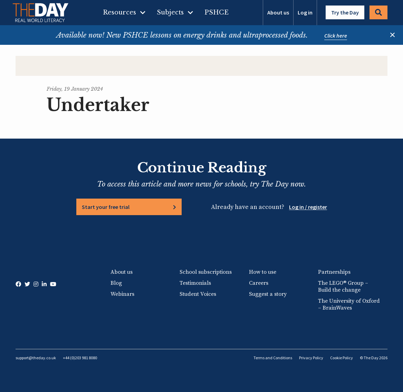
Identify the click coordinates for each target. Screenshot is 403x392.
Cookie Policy (341, 357)
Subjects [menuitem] (170, 12)
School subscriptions (206, 272)
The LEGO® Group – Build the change (343, 286)
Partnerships (334, 272)
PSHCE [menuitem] (216, 12)
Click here (335, 35)
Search (378, 12)
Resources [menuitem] (119, 12)
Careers (258, 283)
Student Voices (198, 294)
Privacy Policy (311, 357)
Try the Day (345, 12)
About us (278, 12)
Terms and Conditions (272, 357)
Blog (116, 283)
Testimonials (195, 283)
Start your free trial (105, 206)
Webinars (122, 294)
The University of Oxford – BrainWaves (349, 304)
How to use (262, 272)
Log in (305, 12)
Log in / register (308, 206)
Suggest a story (268, 294)
